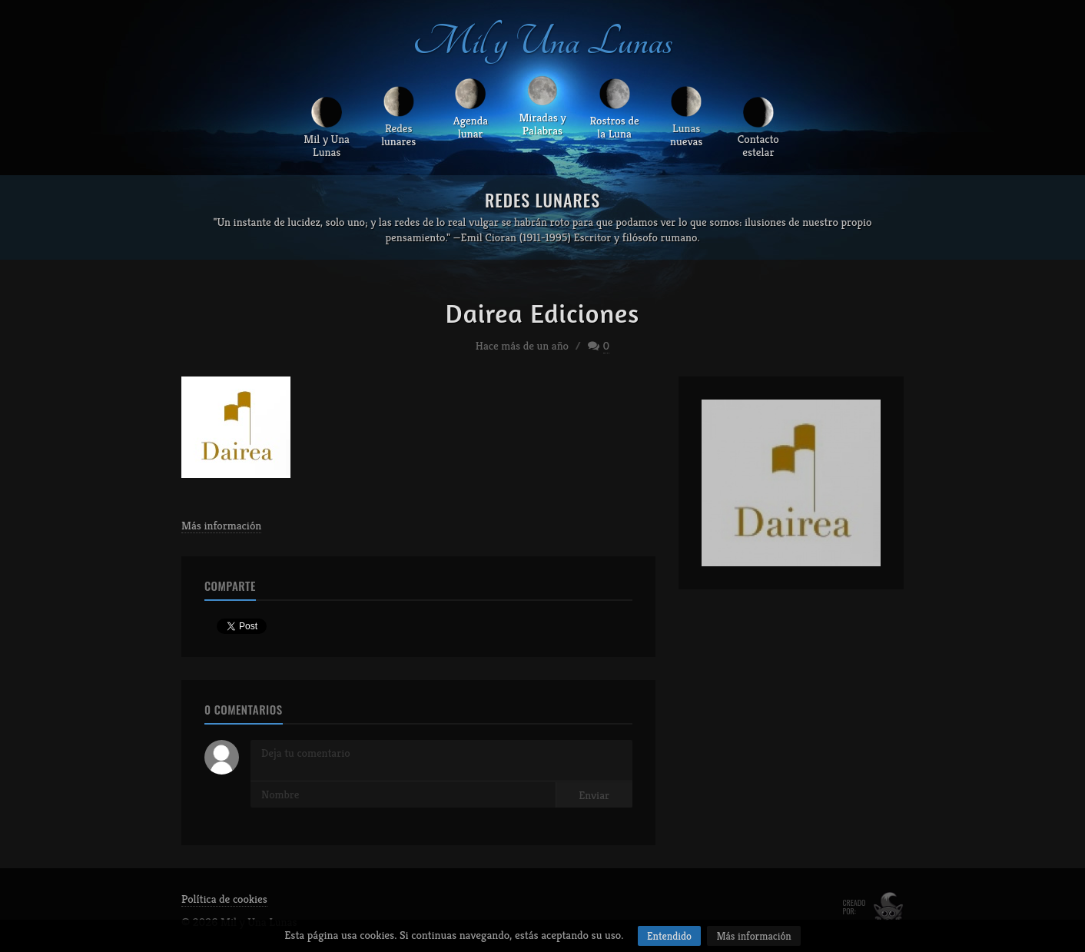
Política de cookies (224, 898)
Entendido (669, 936)
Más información (221, 525)
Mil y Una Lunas (542, 41)
